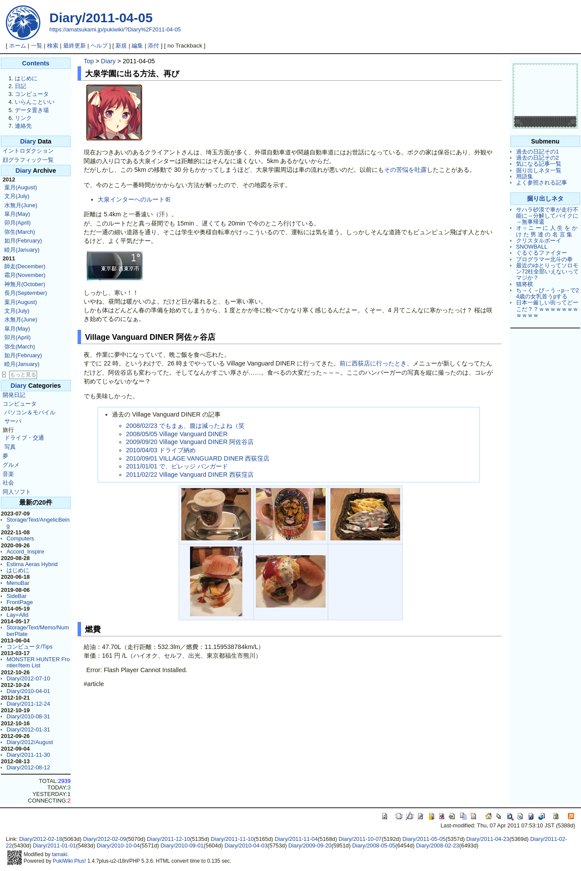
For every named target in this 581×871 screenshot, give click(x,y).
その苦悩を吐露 (405, 169)
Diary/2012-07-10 (28, 678)
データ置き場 (32, 110)
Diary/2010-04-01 (28, 691)
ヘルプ (99, 45)
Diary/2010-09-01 (182, 845)
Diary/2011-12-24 (28, 703)
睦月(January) (22, 249)
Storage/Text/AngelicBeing (38, 522)
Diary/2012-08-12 (28, 767)
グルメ (11, 464)
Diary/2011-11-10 (232, 839)
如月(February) (23, 240)
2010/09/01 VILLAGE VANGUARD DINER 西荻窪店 (197, 458)
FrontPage (20, 602)
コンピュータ (32, 94)
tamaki (59, 854)
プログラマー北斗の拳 (544, 259)
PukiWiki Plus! (69, 861)
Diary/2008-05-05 (373, 845)
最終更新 (74, 45)
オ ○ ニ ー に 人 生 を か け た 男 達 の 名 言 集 (547, 231)
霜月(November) (24, 275)
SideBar (17, 596)
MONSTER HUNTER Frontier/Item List (38, 662)
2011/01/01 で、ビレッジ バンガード (177, 466)
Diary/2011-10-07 (360, 839)
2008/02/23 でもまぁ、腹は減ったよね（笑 (185, 425)
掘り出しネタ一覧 (538, 170)
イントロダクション (28, 150)
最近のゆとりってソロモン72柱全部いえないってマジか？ (547, 271)
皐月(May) (17, 214)
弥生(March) (19, 232)
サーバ (12, 421)
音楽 (8, 474)
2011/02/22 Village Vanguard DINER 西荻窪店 (190, 474)
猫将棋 (524, 284)
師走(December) (24, 266)
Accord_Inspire (25, 551)
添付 (153, 45)
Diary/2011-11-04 (296, 839)
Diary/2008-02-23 (437, 845)
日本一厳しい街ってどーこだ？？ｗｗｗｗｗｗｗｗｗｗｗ (547, 308)
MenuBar (18, 583)
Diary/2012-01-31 (28, 729)
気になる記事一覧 (538, 164)
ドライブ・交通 (24, 437)
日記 (20, 86)
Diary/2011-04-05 (101, 17)
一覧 (36, 45)
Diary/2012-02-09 (104, 839)
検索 (52, 45)
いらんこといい (34, 102)
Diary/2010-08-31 (28, 716)
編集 (137, 45)
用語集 (524, 176)
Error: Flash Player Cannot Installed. (136, 669)
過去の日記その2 (537, 157)
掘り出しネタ (545, 198)
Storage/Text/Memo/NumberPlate (38, 630)
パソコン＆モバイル (29, 412)
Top (89, 61)
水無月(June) (20, 205)
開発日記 (14, 395)
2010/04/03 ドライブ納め (161, 450)
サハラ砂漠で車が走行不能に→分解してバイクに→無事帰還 (547, 215)
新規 (121, 45)
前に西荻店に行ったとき (373, 363)
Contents (36, 63)
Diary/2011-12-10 (168, 839)
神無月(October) (24, 284)
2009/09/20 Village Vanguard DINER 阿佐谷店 (190, 441)
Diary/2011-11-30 (28, 754)
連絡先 (23, 126)
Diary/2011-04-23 (488, 839)
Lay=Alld (17, 614)
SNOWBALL (531, 246)
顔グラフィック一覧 (28, 160)
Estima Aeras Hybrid (32, 564)
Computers (20, 538)
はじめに (26, 78)
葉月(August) (20, 187)
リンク (23, 118)
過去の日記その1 (537, 151)
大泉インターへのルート (134, 199)
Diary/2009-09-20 (309, 845)
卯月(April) (17, 222)
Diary (28, 141)
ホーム (17, 45)
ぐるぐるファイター (541, 252)
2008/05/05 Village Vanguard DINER (177, 433)
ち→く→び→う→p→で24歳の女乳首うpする (547, 293)
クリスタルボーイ (538, 240)
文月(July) (17, 196)
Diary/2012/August (30, 742)
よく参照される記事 (541, 182)
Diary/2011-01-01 (54, 845)
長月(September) (25, 293)
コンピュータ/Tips (30, 646)
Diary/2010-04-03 (246, 845)
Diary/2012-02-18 (40, 839)
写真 (10, 447)
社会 (8, 482)
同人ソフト (17, 491)
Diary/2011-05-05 (423, 839)
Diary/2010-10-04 (118, 845)
